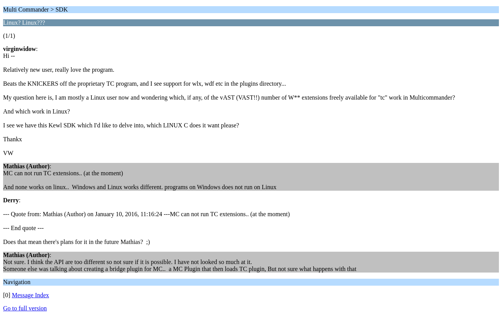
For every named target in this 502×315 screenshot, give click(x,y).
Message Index (30, 295)
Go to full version (25, 308)
